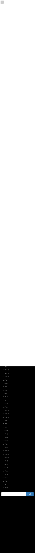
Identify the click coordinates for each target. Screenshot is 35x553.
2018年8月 (5, 464)
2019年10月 (6, 417)
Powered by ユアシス (6, 529)
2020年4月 (5, 397)
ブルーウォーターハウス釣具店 (9, 523)
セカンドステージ (5, 509)
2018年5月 (5, 474)
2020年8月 (5, 383)
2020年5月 (5, 393)
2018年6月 (5, 471)
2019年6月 (5, 430)
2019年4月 (5, 437)
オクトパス (4, 519)
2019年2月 (5, 444)
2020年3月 (5, 400)
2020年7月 (5, 387)
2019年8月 (5, 424)
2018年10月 (6, 457)
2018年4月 (5, 478)
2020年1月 (5, 407)
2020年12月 (6, 370)
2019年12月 (6, 410)
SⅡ (2, 506)
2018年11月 (6, 454)
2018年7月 (5, 467)
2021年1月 (5, 366)
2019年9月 (5, 420)
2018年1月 (5, 488)
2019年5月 (5, 434)
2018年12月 (6, 451)
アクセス (5, 551)
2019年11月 (6, 414)
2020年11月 (6, 373)
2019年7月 (5, 427)
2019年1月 (5, 447)
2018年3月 (5, 481)
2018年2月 (5, 484)
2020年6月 (5, 390)
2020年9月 (5, 380)
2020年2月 (5, 404)
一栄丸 (3, 513)
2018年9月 (5, 461)
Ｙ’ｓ (2, 503)
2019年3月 (5, 441)
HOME (5, 549)
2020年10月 (6, 377)
